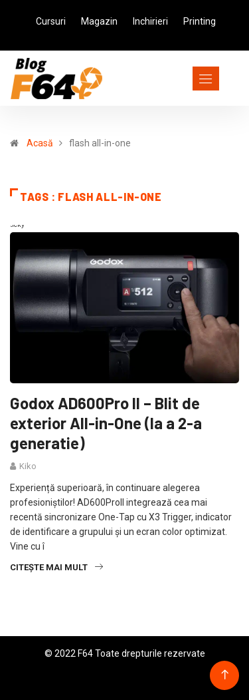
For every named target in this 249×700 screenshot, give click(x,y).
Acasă (40, 143)
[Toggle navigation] (181, 78)
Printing (199, 21)
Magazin (99, 21)
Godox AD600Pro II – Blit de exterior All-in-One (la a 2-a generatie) (106, 422)
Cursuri (51, 21)
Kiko (28, 466)
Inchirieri (150, 21)
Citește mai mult (56, 567)
